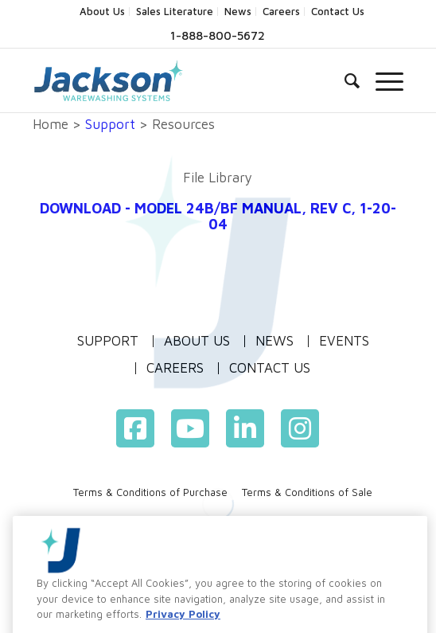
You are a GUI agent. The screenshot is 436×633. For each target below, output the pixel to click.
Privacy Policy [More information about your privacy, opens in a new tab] (183, 624)
